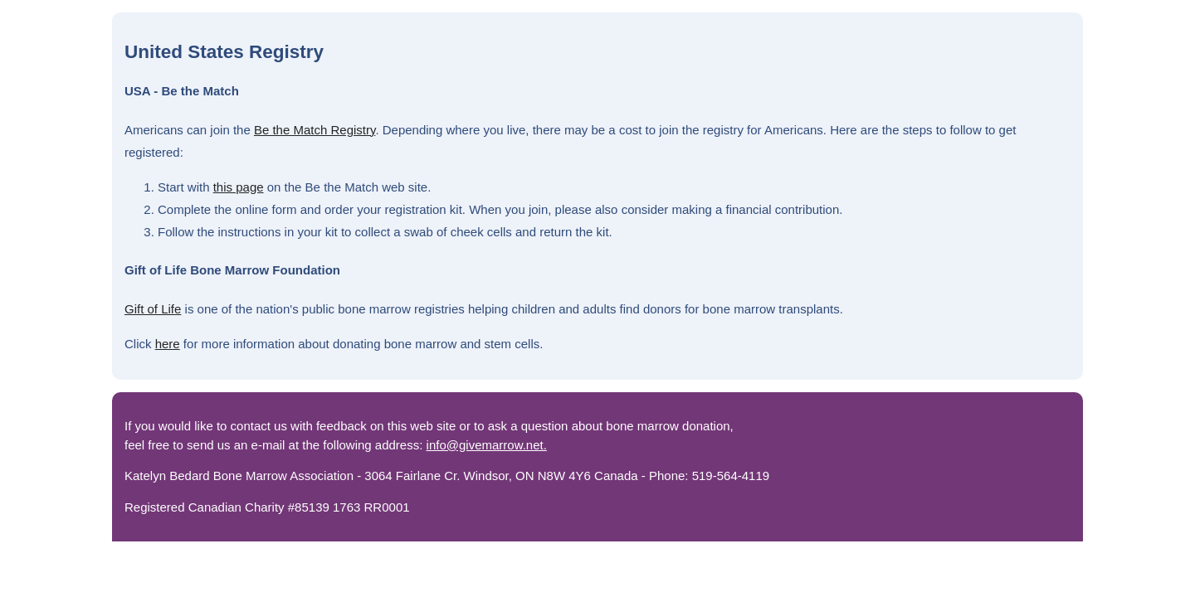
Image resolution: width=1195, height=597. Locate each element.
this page (238, 187)
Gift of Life (152, 309)
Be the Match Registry (314, 130)
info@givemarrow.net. (487, 445)
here (167, 344)
